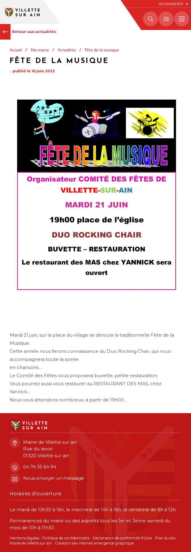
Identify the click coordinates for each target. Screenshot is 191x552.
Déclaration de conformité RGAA (122, 538)
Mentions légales (24, 538)
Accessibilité (171, 4)
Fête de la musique (102, 50)
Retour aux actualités (28, 32)
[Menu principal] (181, 18)
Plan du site (165, 538)
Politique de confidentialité (66, 538)
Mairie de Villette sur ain (31, 543)
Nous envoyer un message (47, 478)
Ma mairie (40, 50)
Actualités (67, 50)
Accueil (16, 50)
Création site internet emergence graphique (94, 543)
